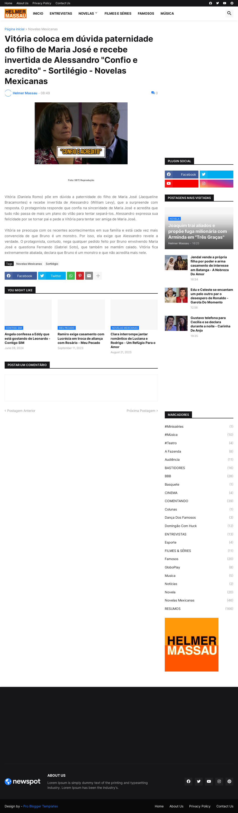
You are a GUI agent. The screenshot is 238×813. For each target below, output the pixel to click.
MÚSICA (167, 13)
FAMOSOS (146, 13)
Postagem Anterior (21, 411)
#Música (199, 434)
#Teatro (199, 443)
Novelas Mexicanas (43, 29)
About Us (22, 3)
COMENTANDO (199, 501)
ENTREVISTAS (61, 13)
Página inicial (14, 29)
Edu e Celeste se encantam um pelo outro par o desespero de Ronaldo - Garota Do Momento (212, 296)
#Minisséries (199, 426)
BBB (199, 476)
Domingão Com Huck (199, 526)
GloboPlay (199, 567)
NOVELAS (86, 13)
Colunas (199, 509)
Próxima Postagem (141, 411)
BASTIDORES (199, 468)
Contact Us (63, 3)
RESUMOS (199, 608)
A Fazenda (199, 451)
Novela (199, 592)
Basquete (199, 484)
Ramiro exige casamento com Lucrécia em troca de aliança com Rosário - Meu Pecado (81, 338)
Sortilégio (52, 263)
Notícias (199, 583)
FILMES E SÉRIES (118, 13)
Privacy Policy (42, 3)
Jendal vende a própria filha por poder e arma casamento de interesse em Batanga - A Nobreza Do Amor (210, 265)
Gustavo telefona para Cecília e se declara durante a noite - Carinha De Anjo (210, 324)
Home (8, 3)
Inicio (38, 13)
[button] (229, 13)
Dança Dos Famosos (199, 517)
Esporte (199, 542)
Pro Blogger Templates (40, 806)
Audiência (199, 459)
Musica (199, 575)
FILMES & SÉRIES (199, 550)
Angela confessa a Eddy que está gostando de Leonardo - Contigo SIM (27, 338)
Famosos (199, 559)
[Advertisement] (199, 56)
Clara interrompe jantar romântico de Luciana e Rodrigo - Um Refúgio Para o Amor (133, 340)
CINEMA (199, 492)
